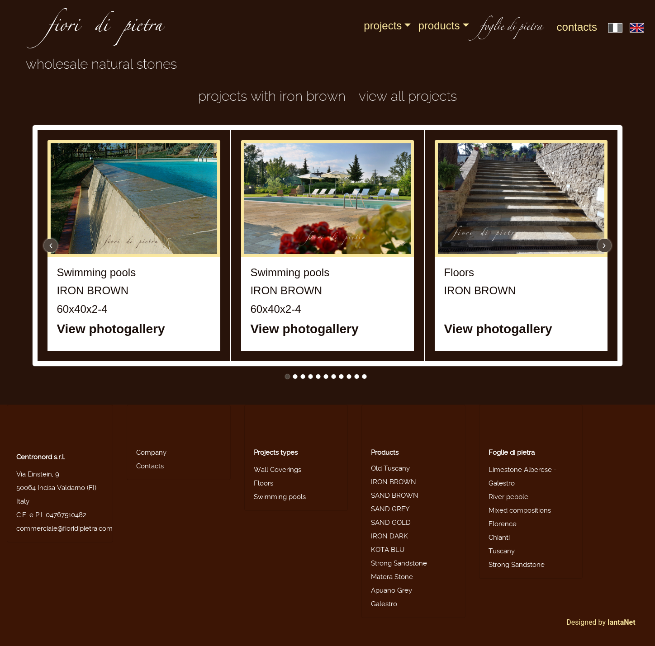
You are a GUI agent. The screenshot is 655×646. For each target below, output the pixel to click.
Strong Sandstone (399, 563)
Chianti (499, 537)
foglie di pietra (511, 28)
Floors (263, 483)
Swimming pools (280, 497)
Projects (383, 25)
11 (364, 376)
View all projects (408, 96)
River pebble (508, 497)
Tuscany (502, 551)
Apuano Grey (391, 590)
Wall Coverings (277, 470)
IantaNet (622, 622)
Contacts (577, 27)
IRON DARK (389, 536)
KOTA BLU (387, 550)
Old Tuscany (390, 468)
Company (151, 452)
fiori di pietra (105, 28)
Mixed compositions (520, 510)
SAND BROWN (394, 495)
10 (357, 376)
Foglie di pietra (512, 452)
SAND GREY (390, 509)
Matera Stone (392, 577)
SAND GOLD (391, 523)
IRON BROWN (393, 482)
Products (439, 25)
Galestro (384, 604)
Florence (503, 524)
